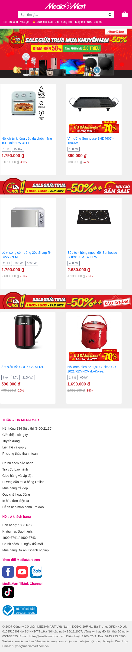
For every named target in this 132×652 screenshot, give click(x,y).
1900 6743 (28, 538)
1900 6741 (10, 538)
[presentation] (3, 129)
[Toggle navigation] (6, 14)
